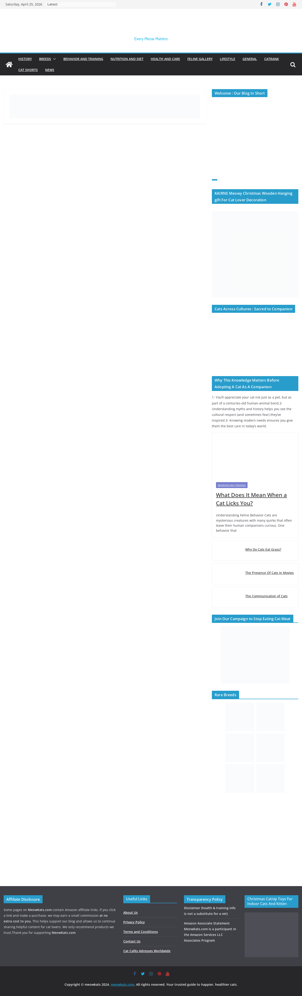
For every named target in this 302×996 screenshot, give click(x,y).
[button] (53, 59)
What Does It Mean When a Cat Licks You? (251, 499)
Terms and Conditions (140, 932)
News (49, 70)
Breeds (45, 59)
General (250, 59)
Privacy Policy (134, 922)
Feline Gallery (200, 59)
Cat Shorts (28, 70)
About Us (130, 912)
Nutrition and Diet (127, 59)
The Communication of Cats (266, 596)
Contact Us (131, 941)
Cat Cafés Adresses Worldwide (146, 951)
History (25, 59)
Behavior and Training (83, 59)
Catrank (271, 59)
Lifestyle (227, 59)
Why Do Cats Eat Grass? (263, 549)
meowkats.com (122, 984)
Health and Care (165, 59)
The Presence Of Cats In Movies (269, 573)
